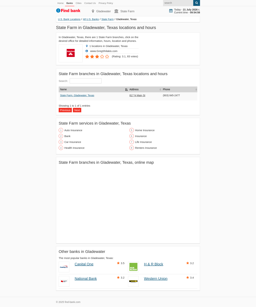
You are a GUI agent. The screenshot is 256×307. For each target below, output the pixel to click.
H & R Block (153, 264)
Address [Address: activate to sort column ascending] (133, 89)
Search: (80, 80)
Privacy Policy (106, 3)
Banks (69, 3)
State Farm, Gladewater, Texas (77, 95)
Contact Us (90, 3)
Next (77, 110)
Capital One (84, 264)
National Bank (86, 278)
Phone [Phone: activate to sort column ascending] (166, 89)
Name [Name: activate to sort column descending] (63, 89)
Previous (65, 110)
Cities (79, 3)
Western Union (155, 278)
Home (60, 3)
